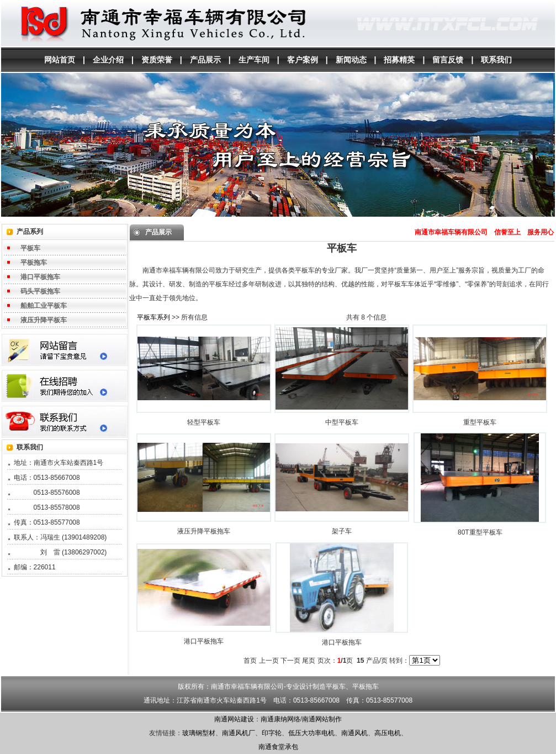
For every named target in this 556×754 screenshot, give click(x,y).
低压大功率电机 (311, 733)
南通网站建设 (234, 719)
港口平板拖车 (40, 277)
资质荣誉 (156, 59)
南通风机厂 (238, 733)
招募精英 (399, 59)
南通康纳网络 (280, 719)
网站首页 (59, 59)
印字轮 (272, 733)
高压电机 (387, 733)
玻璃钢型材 (198, 733)
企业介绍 (108, 59)
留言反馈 (447, 59)
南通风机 (354, 733)
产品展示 (205, 59)
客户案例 (302, 59)
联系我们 (496, 59)
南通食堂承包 (278, 747)
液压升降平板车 (43, 320)
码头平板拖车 (40, 291)
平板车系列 (153, 317)
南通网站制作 (322, 719)
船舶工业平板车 (43, 306)
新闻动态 (351, 59)
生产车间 (254, 59)
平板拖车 (33, 262)
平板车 (30, 248)
